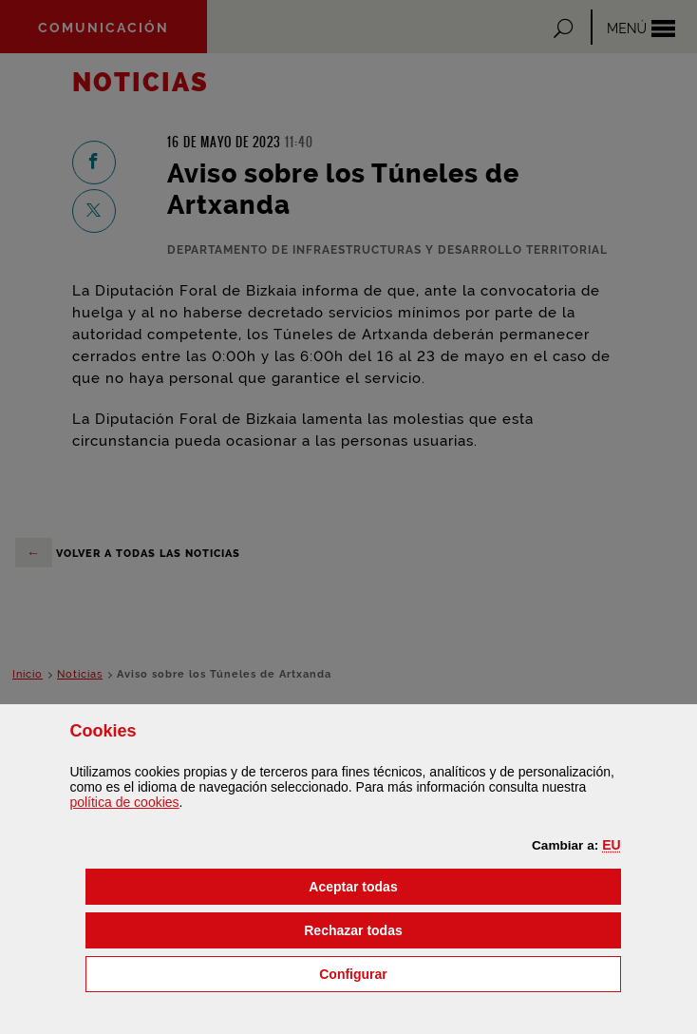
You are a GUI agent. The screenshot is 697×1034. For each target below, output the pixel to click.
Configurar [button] (449, 973)
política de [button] (124, 802)
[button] (611, 844)
